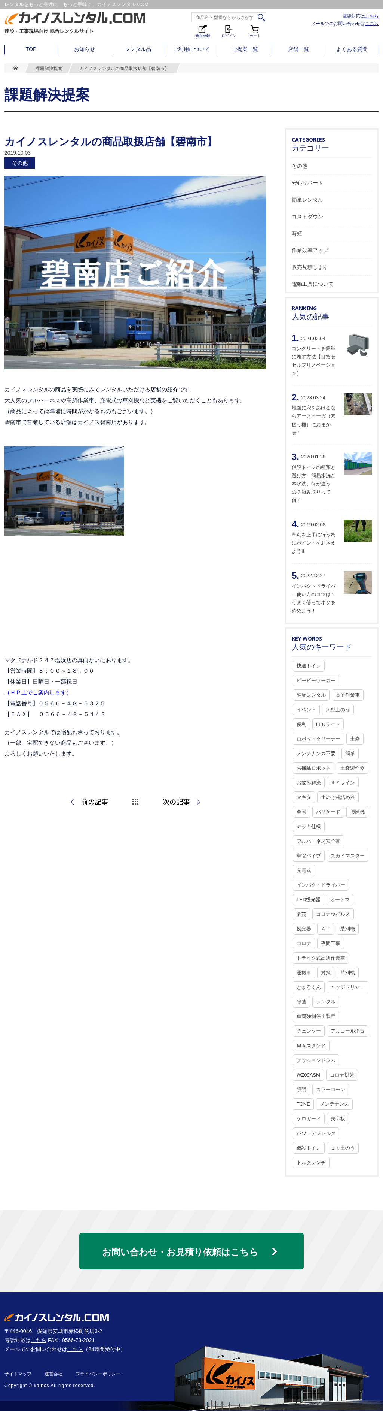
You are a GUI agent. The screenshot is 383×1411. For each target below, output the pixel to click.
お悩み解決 (309, 782)
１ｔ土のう (343, 1148)
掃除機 (357, 812)
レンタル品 (138, 49)
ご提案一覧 (245, 49)
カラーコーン (330, 1089)
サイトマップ (17, 1374)
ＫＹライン (343, 782)
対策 (326, 972)
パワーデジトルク (316, 1133)
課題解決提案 (49, 68)
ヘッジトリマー (348, 987)
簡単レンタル (307, 200)
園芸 (301, 914)
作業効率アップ (310, 250)
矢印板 (338, 1118)
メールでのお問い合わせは (345, 23)
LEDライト (328, 724)
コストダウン (307, 216)
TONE (303, 1104)
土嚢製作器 (352, 768)
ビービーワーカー (316, 680)
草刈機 (347, 972)
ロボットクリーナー (318, 739)
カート (255, 30)
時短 (297, 233)
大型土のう (338, 709)
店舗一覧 (298, 49)
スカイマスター (348, 856)
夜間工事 (330, 943)
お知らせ (84, 49)
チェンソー (309, 1031)
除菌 (301, 1002)
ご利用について (191, 49)
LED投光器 (309, 899)
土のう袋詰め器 (338, 797)
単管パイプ (309, 856)
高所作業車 (347, 695)
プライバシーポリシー (98, 1374)
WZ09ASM (308, 1075)
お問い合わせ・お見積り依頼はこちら (180, 1252)
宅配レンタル (311, 695)
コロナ (304, 943)
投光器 (304, 929)
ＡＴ (326, 929)
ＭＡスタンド (311, 1045)
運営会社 (53, 1374)
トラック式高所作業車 (321, 958)
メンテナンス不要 (316, 753)
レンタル (325, 1002)
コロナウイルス (333, 914)
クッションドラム (316, 1060)
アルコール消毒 (348, 1031)
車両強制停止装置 (316, 1016)
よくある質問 (352, 49)
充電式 (304, 870)
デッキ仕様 (309, 826)
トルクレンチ (311, 1162)
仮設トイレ (309, 1148)
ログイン (229, 30)
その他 (299, 166)
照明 (301, 1089)
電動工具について (313, 284)
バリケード (328, 812)
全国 (301, 812)
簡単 (350, 753)
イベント (306, 709)
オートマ (340, 899)
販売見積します (310, 267)
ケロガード (309, 1118)
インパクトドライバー (321, 885)
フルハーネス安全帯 (318, 841)
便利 (301, 724)
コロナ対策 (342, 1075)
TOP (31, 49)
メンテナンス (334, 1104)
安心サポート (307, 183)
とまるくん (309, 987)
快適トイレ (309, 666)
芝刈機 (347, 929)
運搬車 (304, 972)
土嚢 (355, 739)
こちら (372, 16)
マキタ (304, 797)
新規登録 (203, 30)
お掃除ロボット (314, 768)
